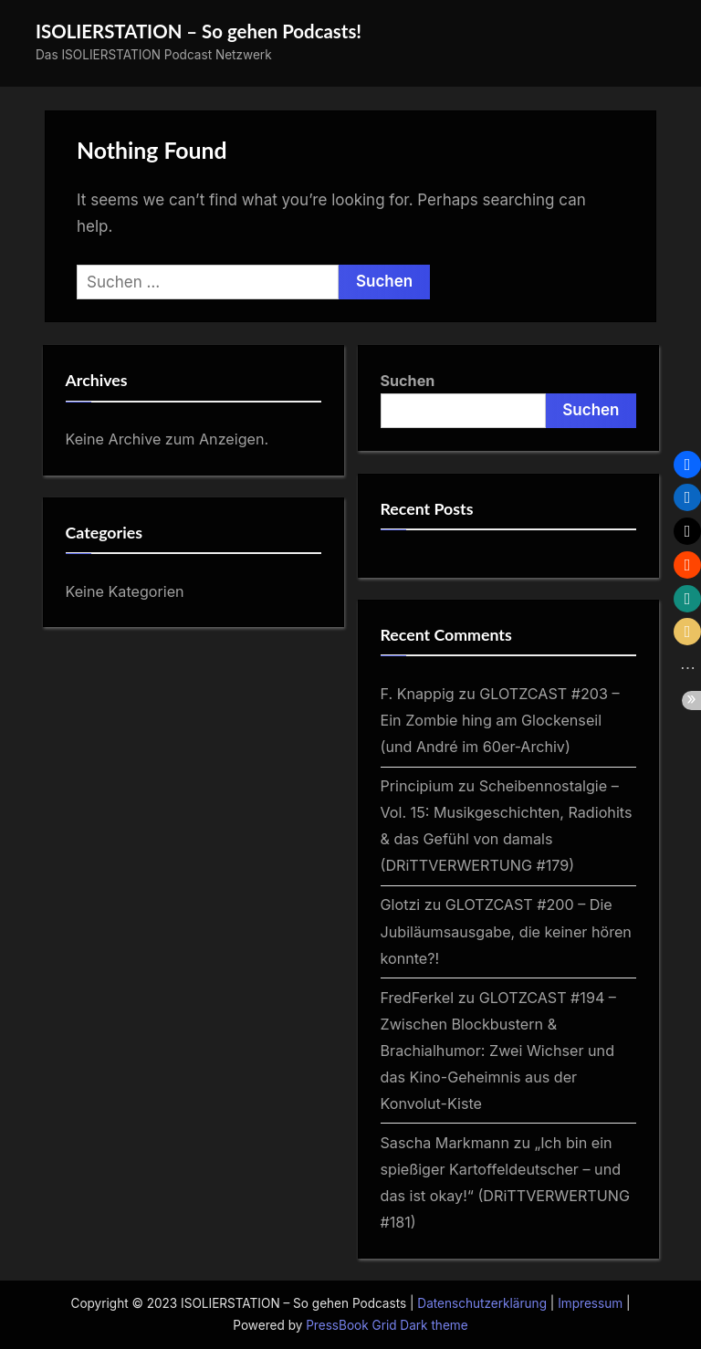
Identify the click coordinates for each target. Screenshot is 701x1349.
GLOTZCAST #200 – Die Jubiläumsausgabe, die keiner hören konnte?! (506, 931)
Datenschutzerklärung (482, 1303)
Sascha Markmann (445, 1143)
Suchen (408, 380)
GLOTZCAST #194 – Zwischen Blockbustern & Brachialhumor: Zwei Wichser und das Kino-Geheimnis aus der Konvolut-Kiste (498, 1050)
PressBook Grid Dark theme (386, 1325)
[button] (687, 464)
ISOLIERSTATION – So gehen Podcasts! (198, 31)
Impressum (590, 1303)
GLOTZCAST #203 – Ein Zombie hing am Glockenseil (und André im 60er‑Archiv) (500, 720)
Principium (418, 786)
